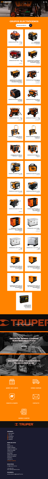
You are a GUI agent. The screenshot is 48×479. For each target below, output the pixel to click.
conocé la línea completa (24, 324)
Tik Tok (9, 434)
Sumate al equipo (11, 456)
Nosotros (9, 453)
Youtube (10, 437)
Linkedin (10, 439)
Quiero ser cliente (12, 454)
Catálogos (10, 451)
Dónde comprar (11, 447)
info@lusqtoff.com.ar (12, 465)
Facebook (10, 436)
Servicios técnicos (12, 448)
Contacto (10, 459)
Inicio (8, 444)
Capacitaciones (11, 450)
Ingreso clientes (11, 460)
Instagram (10, 433)
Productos (10, 446)
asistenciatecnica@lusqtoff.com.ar (15, 474)
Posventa (9, 457)
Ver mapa (24, 346)
